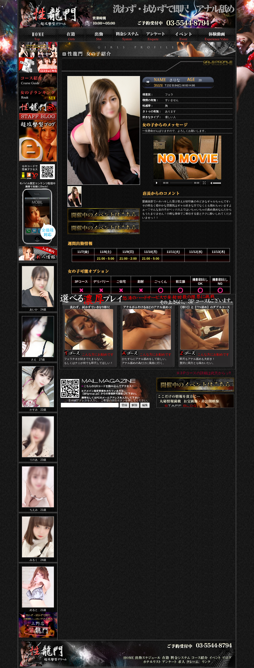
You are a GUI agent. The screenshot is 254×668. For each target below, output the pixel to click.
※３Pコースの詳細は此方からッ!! (204, 373)
